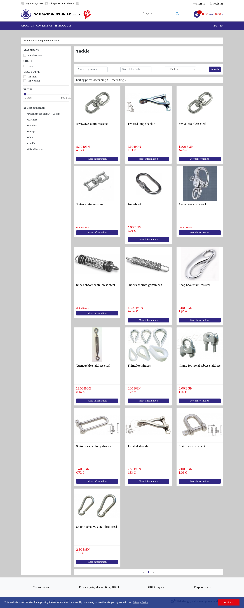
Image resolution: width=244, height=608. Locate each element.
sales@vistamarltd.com (59, 3)
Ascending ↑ (100, 80)
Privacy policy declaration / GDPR (99, 587)
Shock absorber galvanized (145, 285)
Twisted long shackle (141, 124)
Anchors (32, 119)
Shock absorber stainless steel (95, 285)
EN (221, 31)
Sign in (199, 3)
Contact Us (44, 31)
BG (215, 31)
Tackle (31, 143)
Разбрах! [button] (229, 602)
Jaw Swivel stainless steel (92, 124)
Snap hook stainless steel (195, 285)
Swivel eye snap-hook (193, 204)
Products (63, 31)
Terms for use (41, 587)
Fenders (32, 125)
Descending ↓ (118, 80)
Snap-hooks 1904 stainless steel (96, 527)
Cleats (31, 137)
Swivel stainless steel (192, 124)
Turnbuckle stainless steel (93, 365)
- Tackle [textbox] (172, 69)
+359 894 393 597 (32, 3)
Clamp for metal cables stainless (200, 365)
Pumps (31, 131)
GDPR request (156, 587)
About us (27, 31)
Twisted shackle (138, 446)
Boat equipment (41, 40)
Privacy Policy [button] (140, 602)
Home (26, 40)
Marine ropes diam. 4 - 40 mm (43, 114)
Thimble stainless (139, 365)
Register (216, 3)
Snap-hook (135, 204)
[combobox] (180, 69)
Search (215, 69)
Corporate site (202, 587)
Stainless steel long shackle (94, 446)
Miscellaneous (35, 149)
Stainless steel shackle (193, 446)
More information (97, 159)
